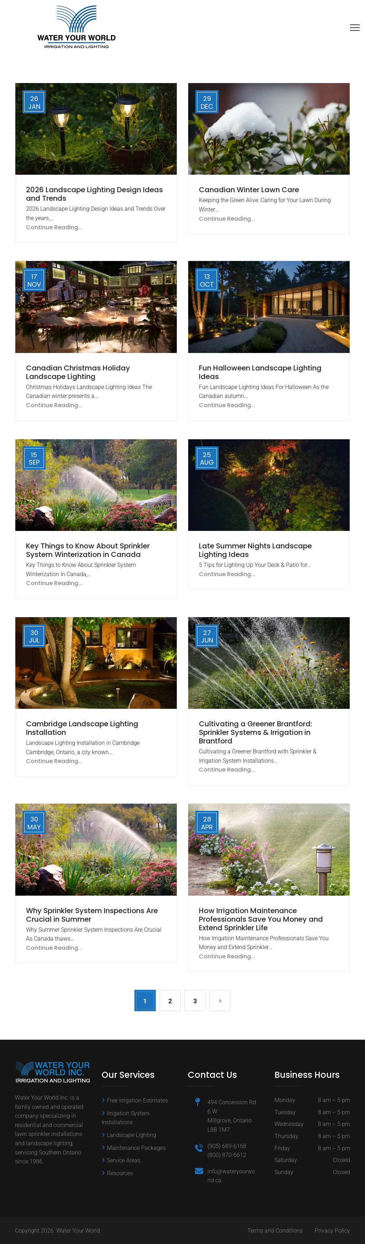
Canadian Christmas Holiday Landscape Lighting (78, 372)
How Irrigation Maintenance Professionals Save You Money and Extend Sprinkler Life (261, 919)
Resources (120, 1173)
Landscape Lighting (131, 1135)
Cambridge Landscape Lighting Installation (82, 728)
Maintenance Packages (136, 1148)
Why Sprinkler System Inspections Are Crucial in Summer (92, 915)
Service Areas (123, 1160)
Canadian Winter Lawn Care (249, 190)
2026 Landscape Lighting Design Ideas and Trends (94, 194)
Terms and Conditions (275, 1230)
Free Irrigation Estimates (137, 1100)
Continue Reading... (54, 227)
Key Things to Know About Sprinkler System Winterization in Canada (88, 550)
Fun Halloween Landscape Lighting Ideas (260, 372)
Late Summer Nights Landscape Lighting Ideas (255, 550)
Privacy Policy (332, 1230)
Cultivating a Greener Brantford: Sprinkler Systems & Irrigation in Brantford (255, 732)
